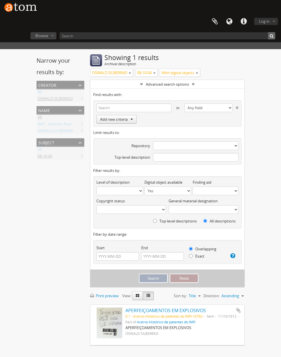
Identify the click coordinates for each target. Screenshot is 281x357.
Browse (41, 35)
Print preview (104, 295)
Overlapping (202, 249)
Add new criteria (116, 119)
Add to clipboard (238, 310)
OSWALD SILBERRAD (55, 99)
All (40, 92)
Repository (140, 145)
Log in (264, 21)
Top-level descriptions (175, 221)
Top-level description (132, 157)
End (144, 247)
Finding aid (202, 182)
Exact (196, 256)
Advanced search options (167, 84)
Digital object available (163, 182)
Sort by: (180, 295)
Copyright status (110, 201)
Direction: (211, 295)
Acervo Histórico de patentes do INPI (166, 322)
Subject (46, 142)
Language (229, 21)
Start (100, 247)
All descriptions (219, 221)
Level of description (113, 182)
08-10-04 (45, 157)
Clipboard (215, 21)
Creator (47, 85)
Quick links (243, 21)
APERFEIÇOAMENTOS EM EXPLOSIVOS (165, 310)
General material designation (193, 201)
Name (44, 110)
